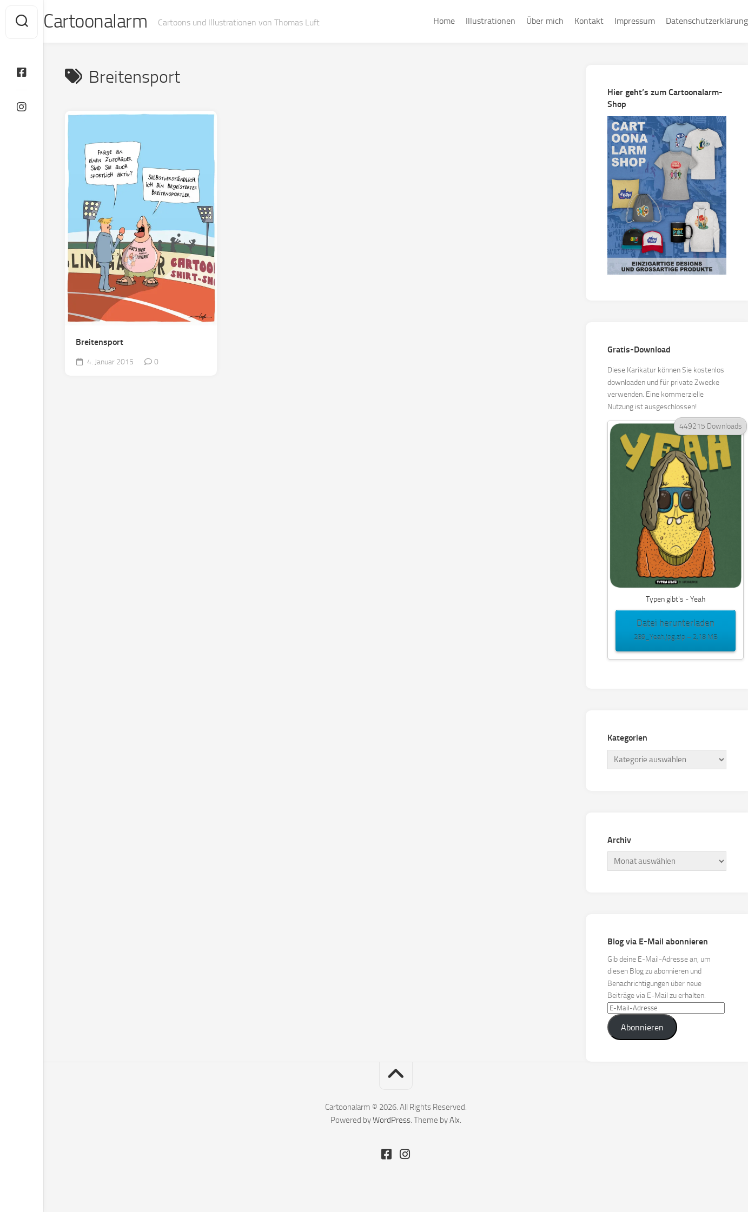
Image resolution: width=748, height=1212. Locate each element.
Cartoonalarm (119, 22)
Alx (454, 1121)
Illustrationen (469, 21)
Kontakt (567, 21)
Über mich (523, 21)
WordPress (392, 1121)
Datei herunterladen (675, 632)
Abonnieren (642, 1028)
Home (422, 21)
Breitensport (99, 343)
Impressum (613, 21)
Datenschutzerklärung (685, 21)
